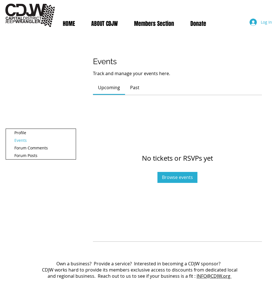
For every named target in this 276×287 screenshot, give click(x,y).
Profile (20, 132)
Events (20, 140)
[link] (109, 87)
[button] (154, 24)
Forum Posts (25, 155)
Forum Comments (31, 148)
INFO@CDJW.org (214, 276)
